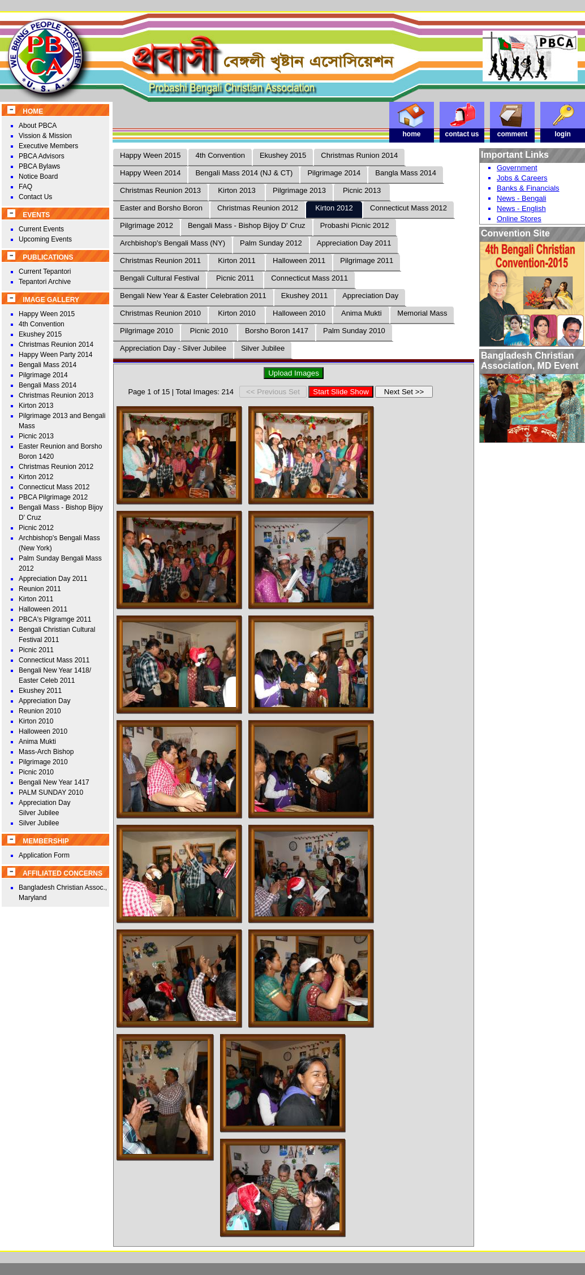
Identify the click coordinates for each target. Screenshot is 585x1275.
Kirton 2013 (36, 406)
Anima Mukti (37, 742)
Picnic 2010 (36, 772)
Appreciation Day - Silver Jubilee (173, 348)
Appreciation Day (44, 701)
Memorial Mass (422, 313)
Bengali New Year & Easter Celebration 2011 (193, 295)
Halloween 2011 (43, 609)
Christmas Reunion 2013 (56, 395)
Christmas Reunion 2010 (160, 313)
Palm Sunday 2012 (271, 243)
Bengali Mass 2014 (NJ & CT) (243, 173)
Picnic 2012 (36, 528)
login (563, 131)
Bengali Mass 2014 (47, 365)
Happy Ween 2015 (47, 314)
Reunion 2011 (40, 589)
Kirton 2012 (36, 477)
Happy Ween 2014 (150, 173)
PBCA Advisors (41, 156)
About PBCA (38, 126)
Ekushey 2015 (40, 334)
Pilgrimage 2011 (366, 260)
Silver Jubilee (39, 823)
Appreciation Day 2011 (53, 579)
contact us (462, 131)
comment (512, 131)
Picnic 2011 (36, 650)
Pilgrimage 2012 (146, 225)
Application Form (44, 855)
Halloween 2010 (43, 731)
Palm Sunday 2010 (354, 330)
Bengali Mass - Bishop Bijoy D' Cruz (247, 225)
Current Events (41, 229)
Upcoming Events (45, 239)
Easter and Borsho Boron (161, 208)
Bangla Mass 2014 (405, 173)
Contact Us (35, 197)
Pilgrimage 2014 (43, 375)
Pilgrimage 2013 (299, 190)
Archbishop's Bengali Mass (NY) (172, 243)
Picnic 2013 (36, 436)
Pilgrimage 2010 (43, 762)
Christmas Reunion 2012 (56, 467)
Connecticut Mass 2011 (54, 660)
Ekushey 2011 (40, 691)
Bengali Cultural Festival (159, 278)
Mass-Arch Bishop (46, 752)
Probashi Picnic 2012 (354, 225)
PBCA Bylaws (39, 166)
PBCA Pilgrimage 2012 (53, 497)
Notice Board (38, 176)
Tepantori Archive (45, 282)
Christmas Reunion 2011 (160, 260)
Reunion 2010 (40, 711)
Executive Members (48, 146)
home (412, 131)
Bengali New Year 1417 (54, 782)
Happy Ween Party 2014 (56, 355)
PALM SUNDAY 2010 (51, 792)
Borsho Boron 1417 (276, 330)
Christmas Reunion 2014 (56, 344)
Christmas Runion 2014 (359, 155)
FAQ (25, 187)
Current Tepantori (45, 271)
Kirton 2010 (36, 721)
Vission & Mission (45, 136)
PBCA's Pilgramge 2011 (55, 619)
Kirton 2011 (36, 599)
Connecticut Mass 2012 (54, 487)
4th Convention (41, 324)
